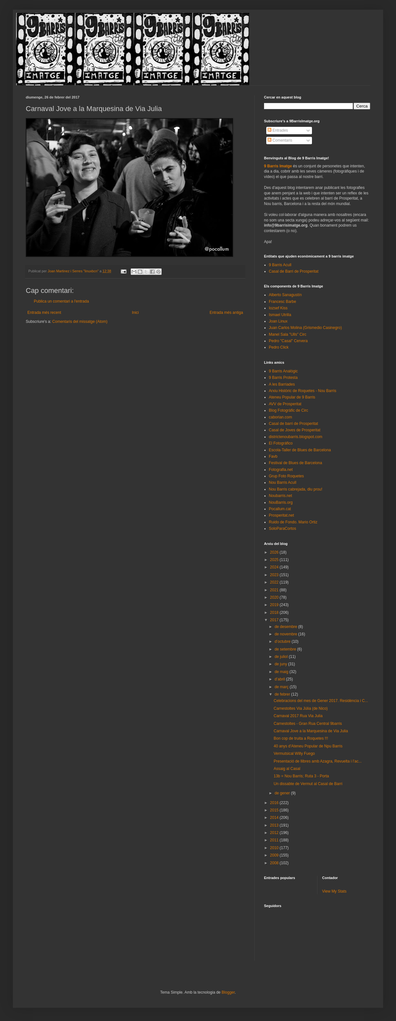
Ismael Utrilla (280, 315)
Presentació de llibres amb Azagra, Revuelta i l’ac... (318, 761)
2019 (275, 605)
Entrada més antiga (226, 312)
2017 (275, 620)
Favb (273, 456)
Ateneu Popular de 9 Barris (292, 397)
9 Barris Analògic (283, 371)
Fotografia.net (281, 469)
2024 (275, 567)
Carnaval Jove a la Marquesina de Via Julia (311, 731)
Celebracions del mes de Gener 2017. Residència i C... (321, 700)
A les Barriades (282, 384)
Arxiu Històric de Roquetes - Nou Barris (302, 391)
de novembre (286, 634)
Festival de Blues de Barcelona (295, 463)
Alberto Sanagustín (285, 295)
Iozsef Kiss (278, 308)
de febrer (283, 694)
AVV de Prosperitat (285, 404)
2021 (275, 590)
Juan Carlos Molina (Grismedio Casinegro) (305, 327)
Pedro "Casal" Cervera (288, 341)
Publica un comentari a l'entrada (61, 301)
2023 (275, 575)
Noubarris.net (280, 495)
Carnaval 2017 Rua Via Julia (298, 716)
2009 (275, 855)
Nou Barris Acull (282, 482)
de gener (283, 793)
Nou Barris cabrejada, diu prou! (295, 489)
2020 (275, 597)
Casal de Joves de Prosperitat (294, 430)
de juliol (282, 656)
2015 (275, 810)
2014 (275, 817)
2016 (275, 803)
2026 (275, 552)
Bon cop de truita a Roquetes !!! (301, 738)
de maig (282, 672)
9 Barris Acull (280, 265)
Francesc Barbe (282, 301)
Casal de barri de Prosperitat (293, 423)
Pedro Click (278, 347)
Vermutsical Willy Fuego (294, 753)
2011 (275, 840)
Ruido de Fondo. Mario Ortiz (293, 522)
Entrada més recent (44, 312)
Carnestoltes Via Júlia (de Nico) (301, 708)
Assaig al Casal (287, 768)
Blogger (228, 992)
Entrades (278, 130)
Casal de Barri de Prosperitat (293, 271)
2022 (275, 582)
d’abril (280, 679)
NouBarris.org (281, 502)
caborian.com (280, 417)
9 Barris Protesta (283, 377)
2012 (275, 832)
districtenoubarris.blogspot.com (295, 437)
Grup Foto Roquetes (286, 476)
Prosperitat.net (281, 515)
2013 (275, 825)
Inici (135, 312)
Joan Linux (278, 321)
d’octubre (283, 641)
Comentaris (280, 140)
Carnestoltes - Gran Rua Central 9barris (308, 723)
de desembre (286, 626)
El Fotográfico (281, 443)
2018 (275, 612)
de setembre (286, 649)
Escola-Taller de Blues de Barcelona (300, 450)
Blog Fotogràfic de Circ (288, 410)
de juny (281, 664)
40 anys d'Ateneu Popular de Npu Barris (308, 746)
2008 (275, 863)
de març (282, 687)
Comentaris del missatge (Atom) (79, 321)
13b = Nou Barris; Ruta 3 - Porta (301, 776)
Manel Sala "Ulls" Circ (287, 334)
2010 (275, 848)
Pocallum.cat (280, 509)
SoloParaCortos (282, 528)
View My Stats (334, 891)
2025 (275, 559)
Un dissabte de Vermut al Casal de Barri (308, 784)
